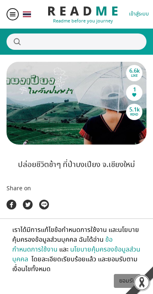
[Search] (76, 41)
